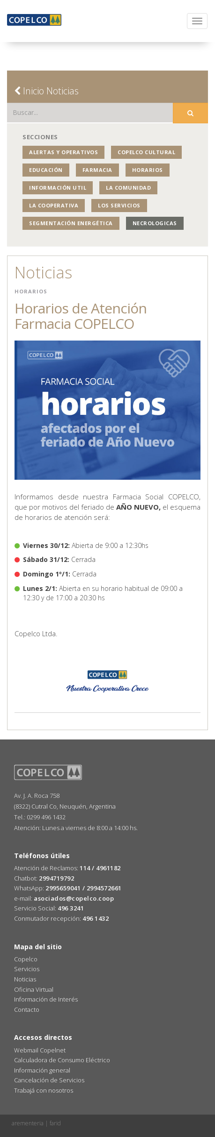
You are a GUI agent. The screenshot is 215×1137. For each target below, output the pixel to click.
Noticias (25, 979)
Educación (46, 169)
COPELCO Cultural (146, 152)
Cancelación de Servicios (49, 1080)
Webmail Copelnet (40, 1050)
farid (55, 1123)
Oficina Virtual (33, 989)
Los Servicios (119, 205)
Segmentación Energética (71, 223)
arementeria (28, 1123)
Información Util (57, 187)
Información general (42, 1070)
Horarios (147, 169)
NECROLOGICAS (155, 223)
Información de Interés (46, 999)
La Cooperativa (53, 205)
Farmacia (97, 169)
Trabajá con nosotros (43, 1090)
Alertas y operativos (63, 152)
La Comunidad (128, 187)
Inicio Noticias (46, 91)
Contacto (26, 1009)
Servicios (26, 969)
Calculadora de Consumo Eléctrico (62, 1060)
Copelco (25, 959)
